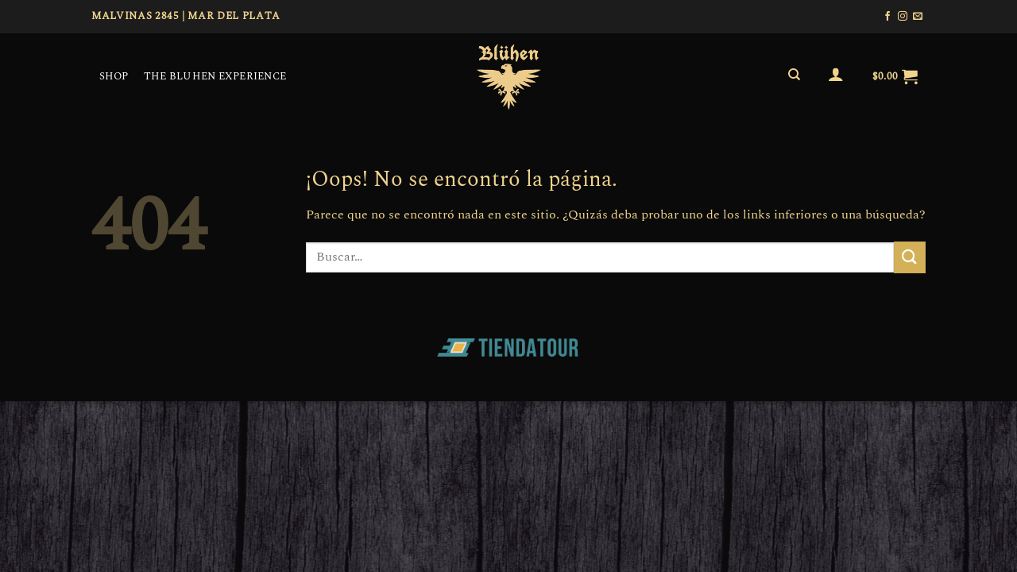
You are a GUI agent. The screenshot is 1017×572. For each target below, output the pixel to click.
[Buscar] (794, 75)
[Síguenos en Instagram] (902, 16)
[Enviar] (910, 257)
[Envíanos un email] (917, 16)
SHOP (114, 76)
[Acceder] (836, 73)
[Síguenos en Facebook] (887, 16)
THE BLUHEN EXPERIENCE (215, 76)
